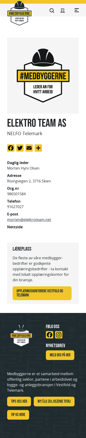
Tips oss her (19, 401)
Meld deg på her (60, 355)
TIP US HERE (18, 414)
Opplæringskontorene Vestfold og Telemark (40, 293)
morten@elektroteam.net (29, 219)
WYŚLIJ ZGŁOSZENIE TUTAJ (54, 401)
